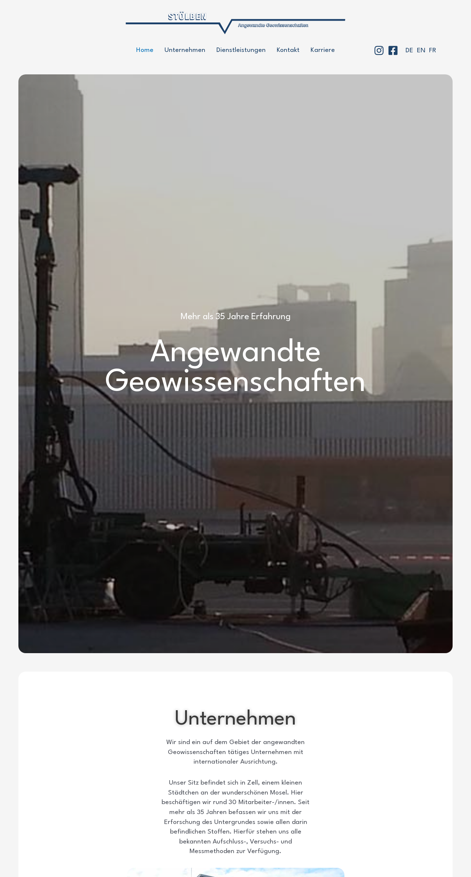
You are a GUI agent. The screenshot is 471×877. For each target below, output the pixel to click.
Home (144, 50)
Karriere (323, 50)
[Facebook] (393, 50)
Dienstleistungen (241, 50)
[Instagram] (379, 50)
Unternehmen (184, 50)
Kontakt (288, 50)
